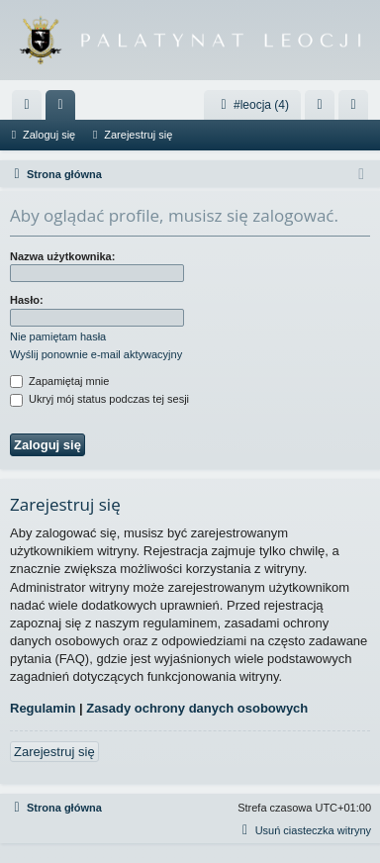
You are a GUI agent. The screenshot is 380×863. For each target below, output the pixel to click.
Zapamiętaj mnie (59, 381)
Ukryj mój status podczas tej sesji (99, 399)
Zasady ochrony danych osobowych (197, 708)
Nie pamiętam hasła (58, 336)
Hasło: (27, 300)
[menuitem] (27, 105)
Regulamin (42, 708)
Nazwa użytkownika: (62, 256)
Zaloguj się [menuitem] (324, 109)
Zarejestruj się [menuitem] (357, 109)
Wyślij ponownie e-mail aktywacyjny (96, 354)
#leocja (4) (252, 105)
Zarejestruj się (138, 135)
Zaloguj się (49, 135)
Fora (64, 109)
